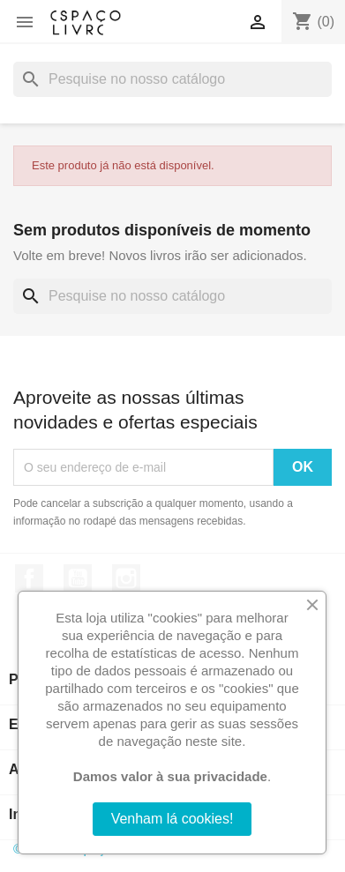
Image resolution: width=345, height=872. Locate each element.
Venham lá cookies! (172, 818)
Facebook (29, 578)
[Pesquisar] (172, 79)
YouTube (78, 578)
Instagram (126, 578)
